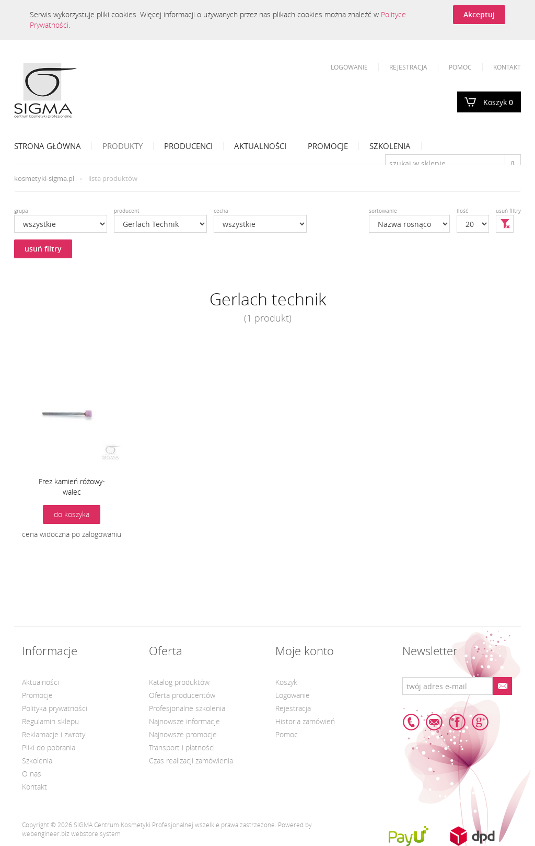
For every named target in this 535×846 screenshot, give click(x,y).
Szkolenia (390, 146)
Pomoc (460, 67)
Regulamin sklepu (50, 721)
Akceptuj (479, 14)
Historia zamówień (305, 721)
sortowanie (383, 211)
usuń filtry (43, 249)
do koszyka (71, 514)
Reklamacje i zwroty (53, 734)
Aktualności (260, 146)
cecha (221, 211)
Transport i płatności (182, 747)
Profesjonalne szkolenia (187, 708)
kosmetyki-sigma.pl (44, 178)
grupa (21, 211)
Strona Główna (47, 146)
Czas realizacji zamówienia (191, 760)
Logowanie (349, 67)
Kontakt (507, 67)
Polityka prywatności (54, 708)
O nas (31, 774)
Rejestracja (408, 67)
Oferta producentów (182, 695)
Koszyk (498, 102)
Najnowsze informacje (184, 721)
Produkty (122, 146)
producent (126, 211)
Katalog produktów (179, 682)
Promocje (328, 146)
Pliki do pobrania (48, 747)
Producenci (188, 146)
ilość (462, 211)
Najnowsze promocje (183, 734)
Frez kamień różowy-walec (72, 486)
